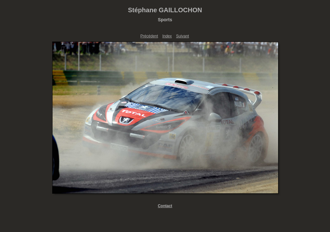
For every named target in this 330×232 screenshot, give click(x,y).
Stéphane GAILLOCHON (165, 10)
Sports (165, 19)
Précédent (149, 36)
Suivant (182, 36)
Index (167, 36)
